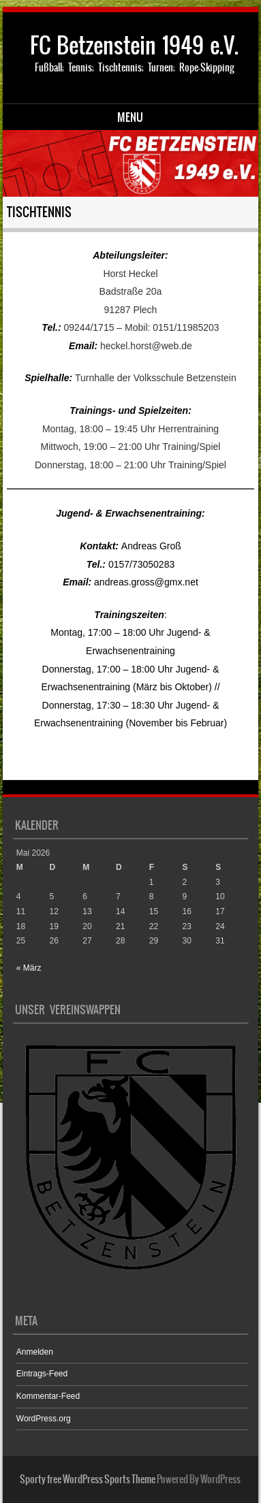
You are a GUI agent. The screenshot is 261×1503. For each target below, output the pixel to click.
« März (29, 968)
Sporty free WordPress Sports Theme (87, 1479)
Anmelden (34, 1352)
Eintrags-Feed (41, 1373)
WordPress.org (43, 1418)
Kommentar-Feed (48, 1396)
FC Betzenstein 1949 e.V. (134, 45)
